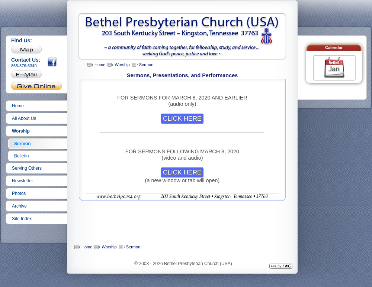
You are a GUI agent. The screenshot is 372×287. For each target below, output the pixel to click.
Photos (19, 193)
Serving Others (27, 168)
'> (27, 76)
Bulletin (21, 156)
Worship (21, 131)
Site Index (22, 218)
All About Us (24, 118)
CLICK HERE (182, 118)
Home (18, 105)
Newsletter (22, 180)
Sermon (22, 143)
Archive (19, 206)
